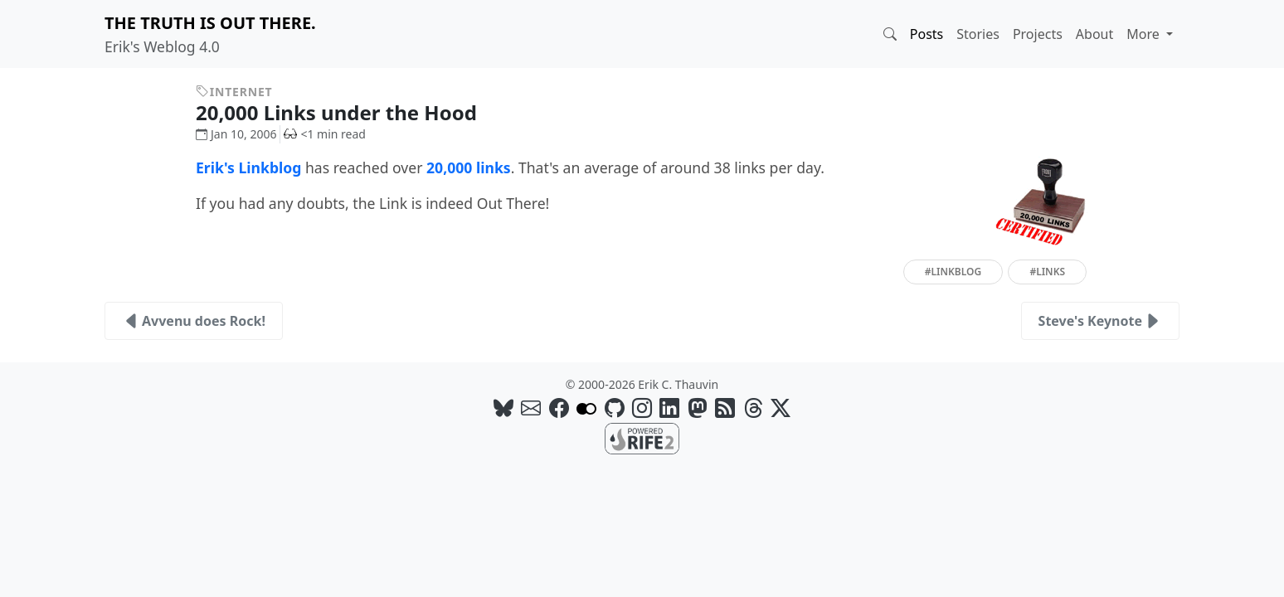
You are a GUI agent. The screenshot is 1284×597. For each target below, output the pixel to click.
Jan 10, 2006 (236, 134)
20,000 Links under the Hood (349, 112)
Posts (926, 34)
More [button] (1144, 34)
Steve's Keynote (1100, 321)
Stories (977, 34)
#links (1047, 272)
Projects (1038, 34)
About (1094, 34)
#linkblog (953, 272)
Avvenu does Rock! (193, 321)
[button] (890, 34)
